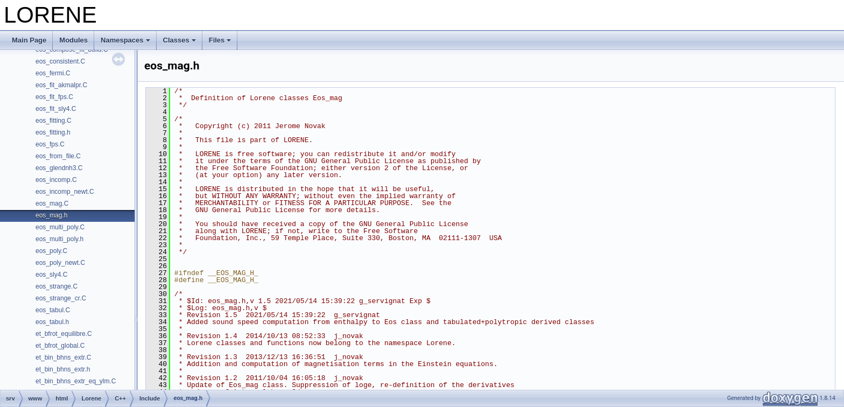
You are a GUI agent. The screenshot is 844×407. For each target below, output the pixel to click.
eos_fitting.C (54, 120)
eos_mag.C (52, 203)
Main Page (29, 40)
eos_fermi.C (53, 73)
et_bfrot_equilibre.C (64, 334)
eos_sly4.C (51, 274)
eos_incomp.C (56, 180)
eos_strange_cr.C (61, 298)
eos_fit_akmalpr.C (61, 85)
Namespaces (125, 40)
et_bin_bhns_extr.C (63, 357)
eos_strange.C (57, 286)
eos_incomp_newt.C (65, 191)
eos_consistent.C (60, 61)
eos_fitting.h (53, 132)
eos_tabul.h (52, 322)
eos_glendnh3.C (59, 168)
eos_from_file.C (58, 156)
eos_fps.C (50, 144)
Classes (179, 40)
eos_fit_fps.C (54, 97)
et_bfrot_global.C (60, 345)
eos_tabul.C (53, 310)
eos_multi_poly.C (60, 227)
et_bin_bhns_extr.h (63, 369)
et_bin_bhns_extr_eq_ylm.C (76, 381)
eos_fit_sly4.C (56, 109)
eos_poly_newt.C (60, 262)
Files (220, 40)
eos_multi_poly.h (59, 239)
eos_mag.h (51, 215)
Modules (73, 40)
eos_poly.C (51, 251)
